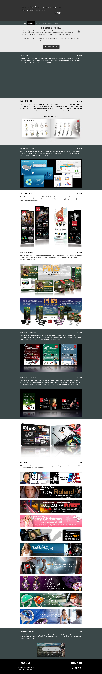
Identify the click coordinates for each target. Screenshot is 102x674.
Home (24, 23)
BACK (79, 55)
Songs (44, 23)
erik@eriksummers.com (25, 669)
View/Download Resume (51, 46)
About (56, 23)
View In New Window (51, 117)
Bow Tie (38, 23)
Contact (50, 23)
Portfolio (31, 23)
